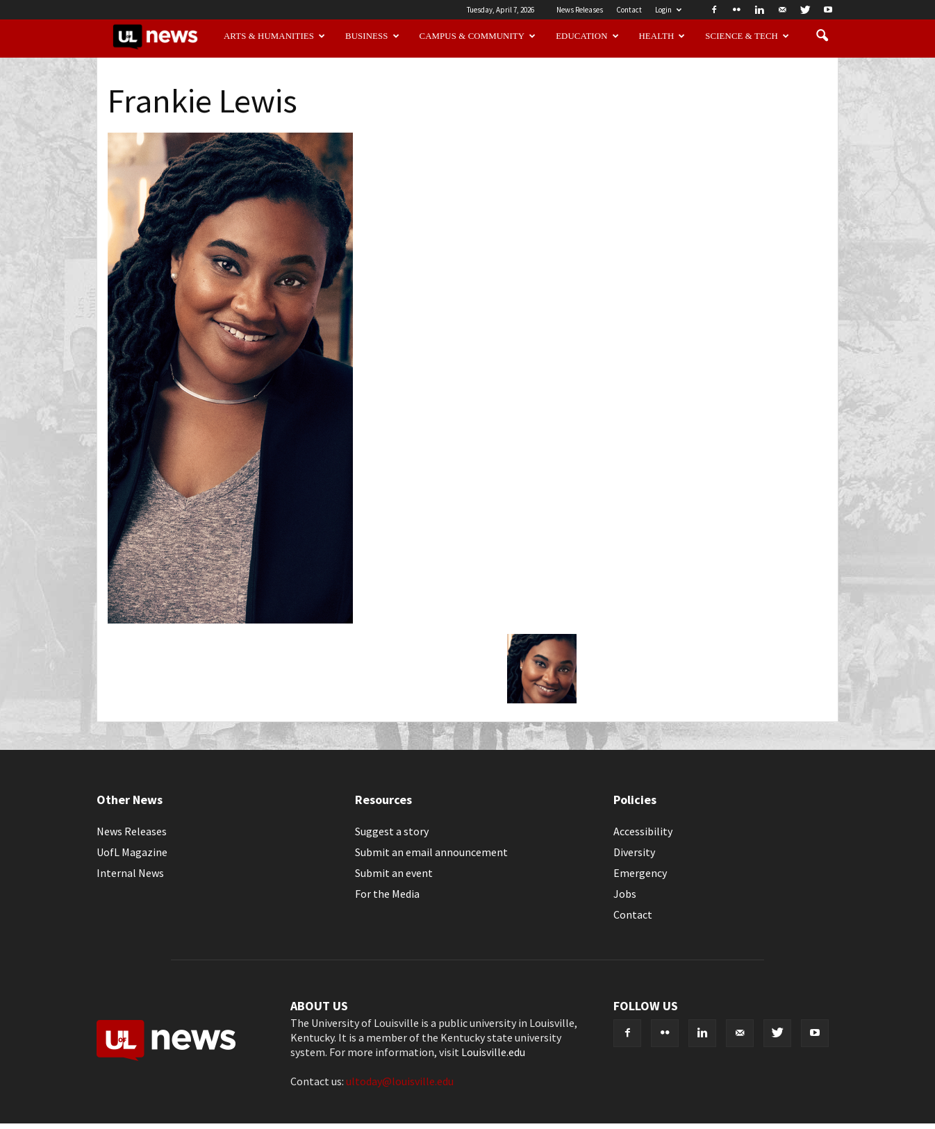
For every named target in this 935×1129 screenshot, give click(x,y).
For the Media (387, 894)
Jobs (624, 894)
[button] (821, 36)
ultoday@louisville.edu (400, 1081)
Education (587, 36)
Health (662, 36)
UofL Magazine (132, 852)
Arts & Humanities (274, 36)
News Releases (579, 10)
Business (372, 36)
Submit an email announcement (431, 852)
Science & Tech (747, 36)
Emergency (640, 873)
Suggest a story (392, 831)
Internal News (130, 873)
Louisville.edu (493, 1052)
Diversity (634, 852)
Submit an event (394, 873)
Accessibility (642, 831)
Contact (629, 10)
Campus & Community (478, 36)
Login (668, 10)
